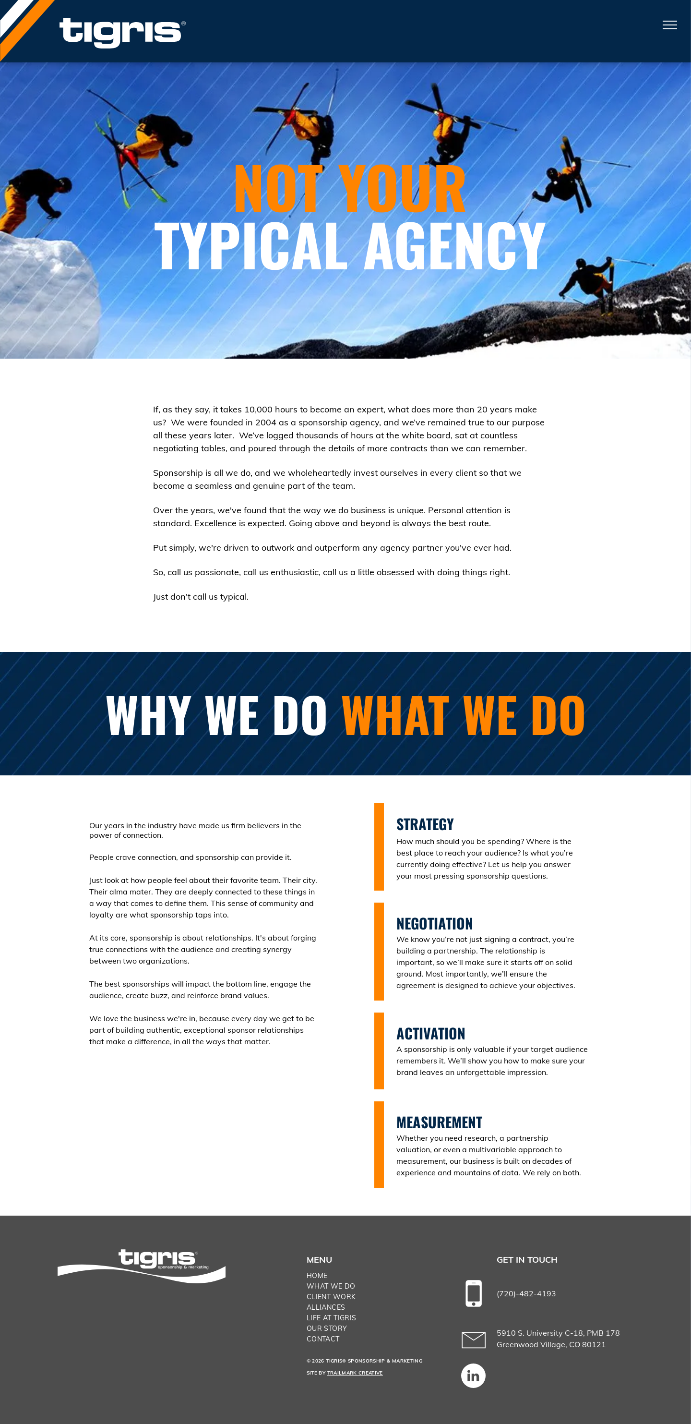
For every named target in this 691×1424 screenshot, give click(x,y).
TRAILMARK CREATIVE (355, 1373)
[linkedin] (473, 1377)
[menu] (669, 24)
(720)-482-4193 (526, 1293)
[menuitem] (374, 1275)
